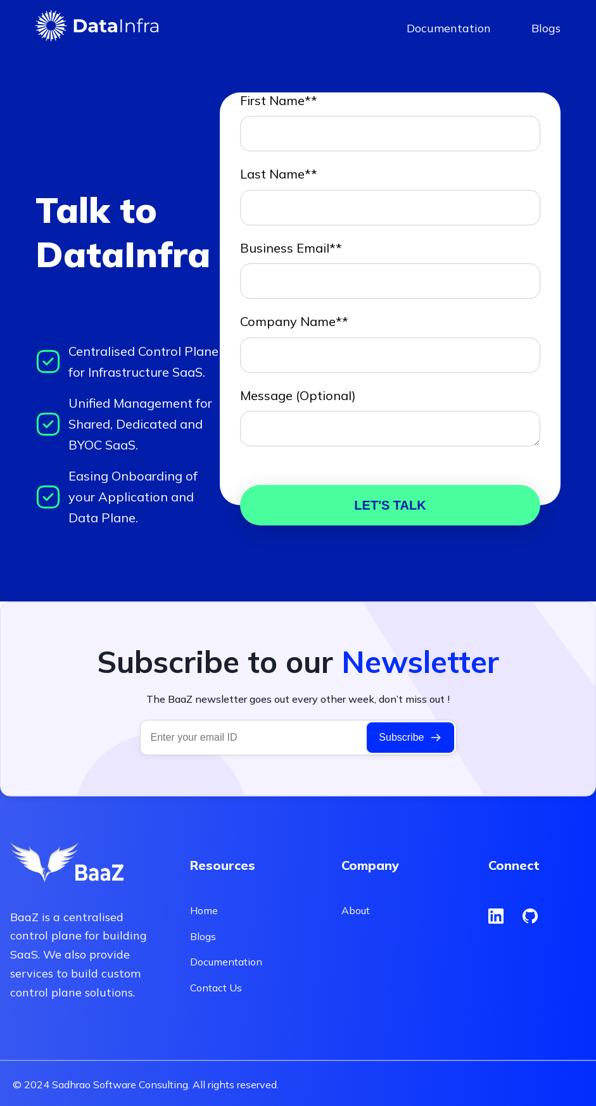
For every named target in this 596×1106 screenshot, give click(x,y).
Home (204, 910)
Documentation (449, 28)
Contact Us (216, 987)
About (355, 910)
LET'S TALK (390, 505)
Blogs (546, 28)
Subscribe (410, 737)
